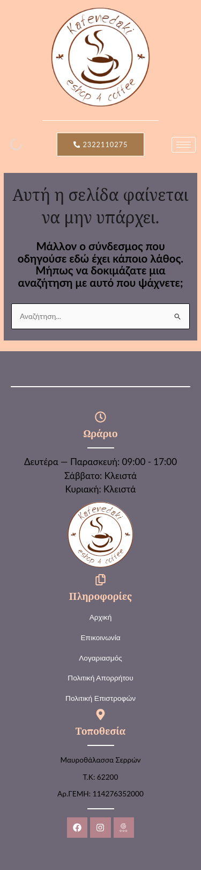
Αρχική (101, 617)
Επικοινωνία (100, 638)
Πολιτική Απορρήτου (100, 678)
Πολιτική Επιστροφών (100, 698)
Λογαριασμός (100, 658)
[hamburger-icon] (184, 145)
